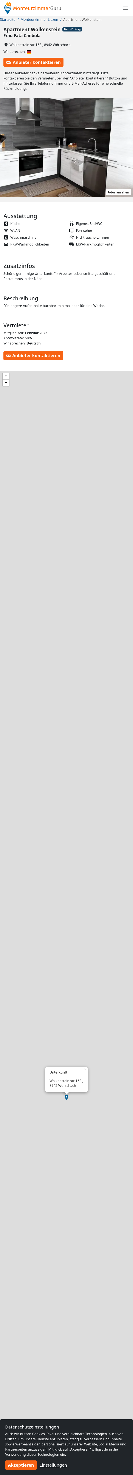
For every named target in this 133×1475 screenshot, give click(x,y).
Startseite (7, 19)
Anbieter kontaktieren (33, 62)
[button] (66, 1097)
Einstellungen (53, 1465)
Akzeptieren (21, 1465)
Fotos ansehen (118, 192)
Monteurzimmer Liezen (39, 19)
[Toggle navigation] (125, 7)
